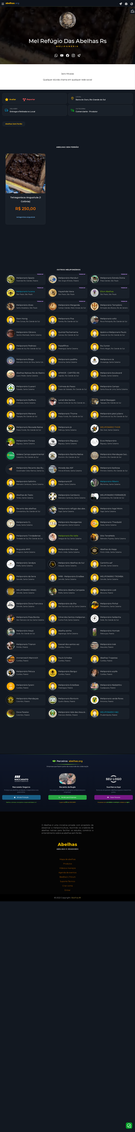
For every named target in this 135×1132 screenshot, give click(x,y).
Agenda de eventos (67, 873)
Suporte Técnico (67, 881)
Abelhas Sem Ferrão (13, 124)
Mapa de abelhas (68, 859)
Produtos (67, 864)
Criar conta (67, 886)
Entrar (67, 890)
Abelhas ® (76, 898)
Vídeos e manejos (67, 868)
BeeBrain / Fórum (67, 877)
